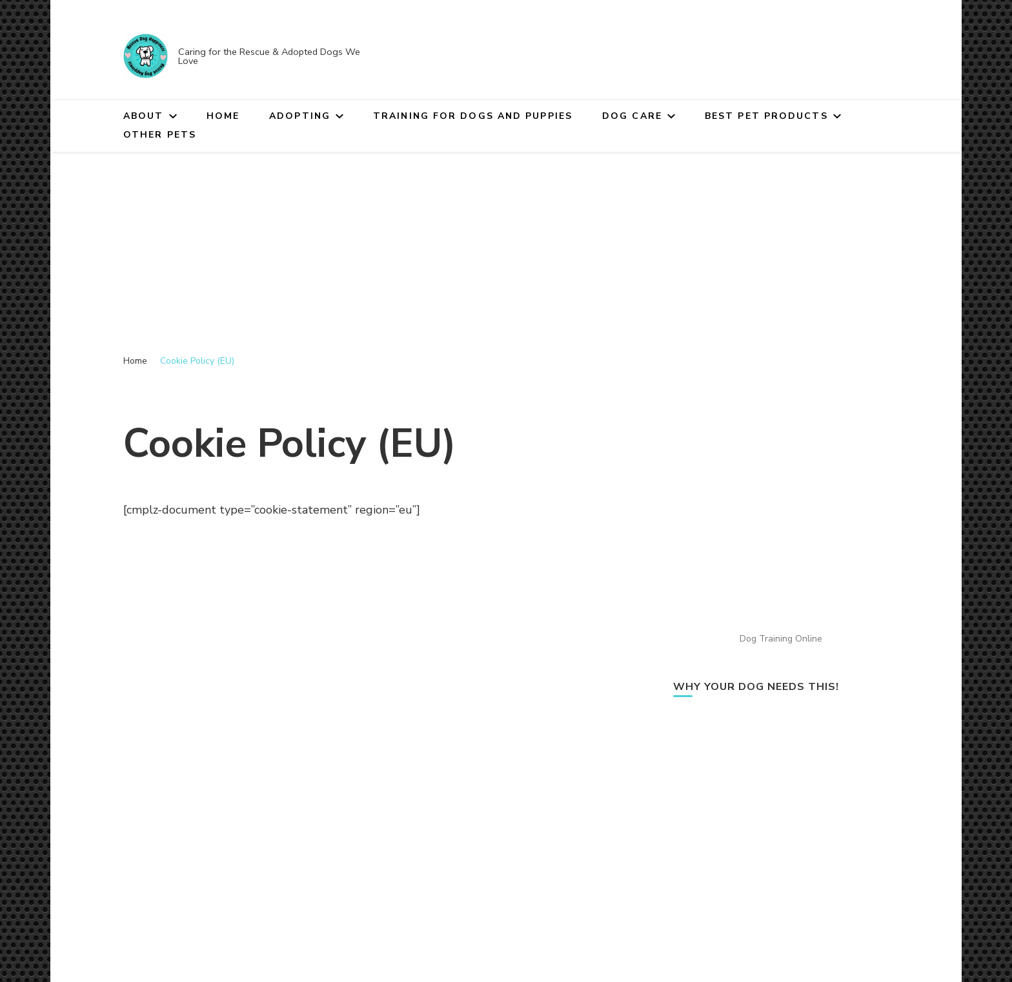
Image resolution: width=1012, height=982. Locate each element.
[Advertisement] (506, 248)
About (143, 116)
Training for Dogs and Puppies (472, 116)
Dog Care (632, 116)
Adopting (299, 116)
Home (223, 116)
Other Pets (159, 135)
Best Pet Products (766, 116)
